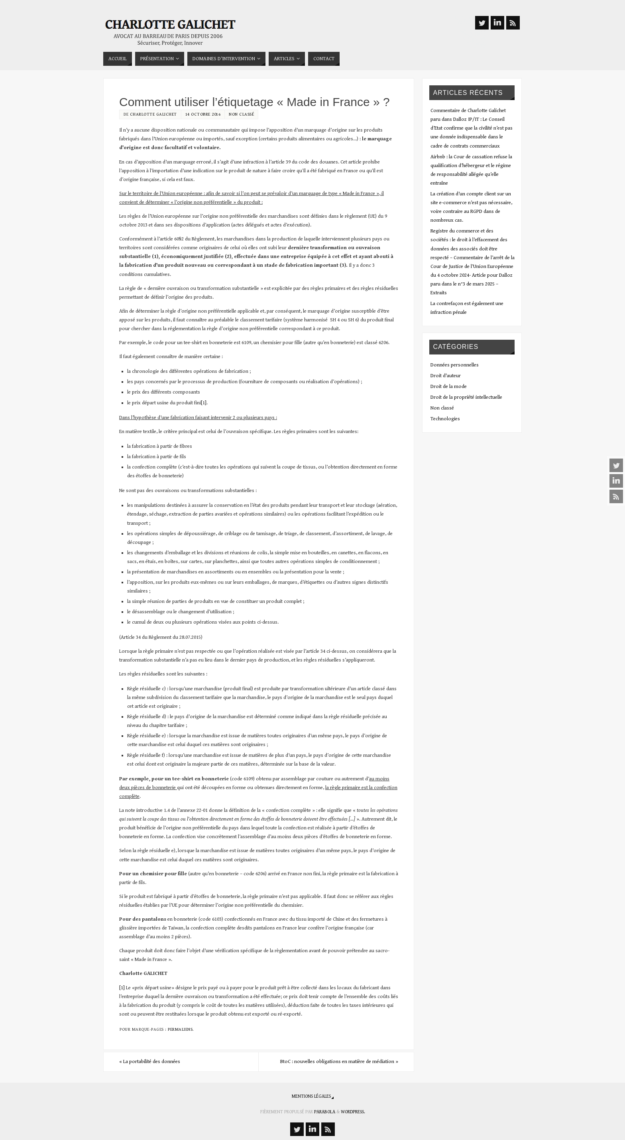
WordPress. (353, 1111)
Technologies (445, 419)
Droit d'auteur (445, 376)
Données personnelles (454, 365)
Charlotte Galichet (153, 114)
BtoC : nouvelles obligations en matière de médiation (339, 1062)
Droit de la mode (448, 387)
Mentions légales (311, 1096)
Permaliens (180, 1029)
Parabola (324, 1111)
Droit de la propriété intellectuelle (466, 397)
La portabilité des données (149, 1062)
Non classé (241, 114)
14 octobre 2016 (203, 114)
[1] (203, 403)
